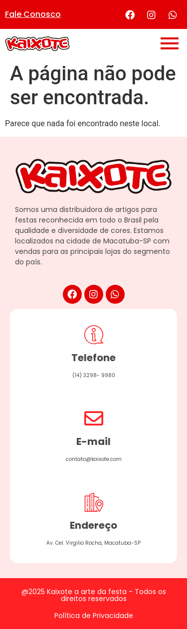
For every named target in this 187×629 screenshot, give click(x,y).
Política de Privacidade (93, 616)
